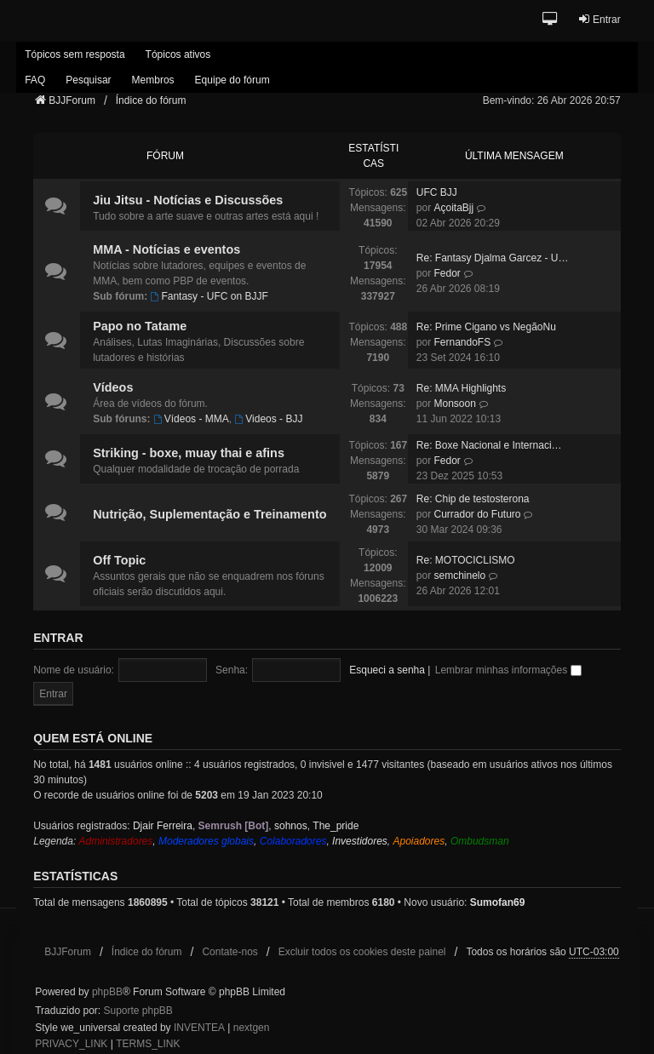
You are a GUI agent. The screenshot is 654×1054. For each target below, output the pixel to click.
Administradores (116, 841)
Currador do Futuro (476, 514)
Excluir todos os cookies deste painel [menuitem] (362, 952)
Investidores (359, 841)
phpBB (107, 992)
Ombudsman (479, 841)
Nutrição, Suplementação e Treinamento (209, 514)
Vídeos (113, 387)
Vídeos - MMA (191, 419)
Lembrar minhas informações (508, 670)
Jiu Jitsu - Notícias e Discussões (188, 200)
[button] (551, 20)
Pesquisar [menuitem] (88, 80)
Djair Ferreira (162, 826)
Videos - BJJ (268, 419)
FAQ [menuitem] (35, 80)
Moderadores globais (206, 841)
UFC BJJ (436, 192)
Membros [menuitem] (153, 80)
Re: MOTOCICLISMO (465, 560)
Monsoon (454, 404)
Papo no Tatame (139, 326)
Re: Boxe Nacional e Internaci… (489, 445)
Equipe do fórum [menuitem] (232, 80)
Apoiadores (419, 841)
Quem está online (92, 738)
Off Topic (119, 560)
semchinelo (459, 575)
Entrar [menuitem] (599, 19)
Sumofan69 (497, 902)
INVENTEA (199, 1028)
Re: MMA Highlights (461, 388)
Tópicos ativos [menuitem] (178, 54)
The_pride (336, 826)
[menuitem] (71, 1044)
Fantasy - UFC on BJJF (209, 296)
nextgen (251, 1028)
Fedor (446, 273)
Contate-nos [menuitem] (229, 952)
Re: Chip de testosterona (473, 499)
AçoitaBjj (453, 208)
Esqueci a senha (387, 670)
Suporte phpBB (137, 1011)
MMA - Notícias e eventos (166, 249)
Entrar (58, 637)
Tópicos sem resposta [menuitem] (74, 54)
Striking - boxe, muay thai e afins (188, 453)
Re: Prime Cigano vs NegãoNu (486, 327)
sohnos (290, 826)
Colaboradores (293, 841)
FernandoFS (461, 342)
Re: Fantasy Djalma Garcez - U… (492, 258)
